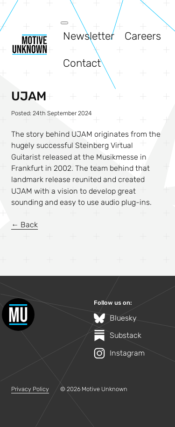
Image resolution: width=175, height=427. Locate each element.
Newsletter (88, 36)
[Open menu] (64, 22)
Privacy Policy (30, 388)
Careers (143, 36)
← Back (24, 224)
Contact (82, 63)
